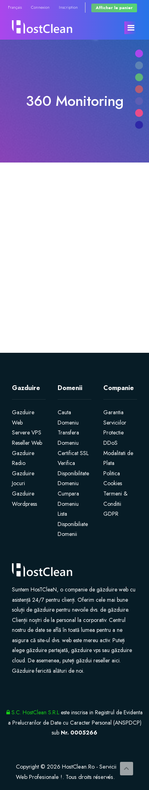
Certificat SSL (73, 453)
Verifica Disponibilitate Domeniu (73, 473)
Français (15, 7)
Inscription (68, 7)
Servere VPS (26, 432)
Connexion (40, 7)
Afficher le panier (114, 8)
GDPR (110, 514)
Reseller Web (27, 443)
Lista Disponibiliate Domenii (73, 524)
